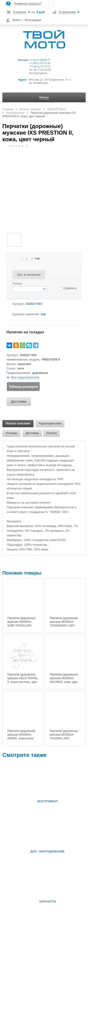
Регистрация (33, 20)
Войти (17, 20)
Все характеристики (25, 377)
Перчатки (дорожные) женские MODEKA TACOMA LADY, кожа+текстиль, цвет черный (64, 738)
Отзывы (11, 433)
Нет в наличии (29, 274)
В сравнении (67, 12)
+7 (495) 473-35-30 (39, 63)
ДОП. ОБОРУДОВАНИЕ (47, 851)
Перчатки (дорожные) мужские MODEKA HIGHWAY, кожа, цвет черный (64, 680)
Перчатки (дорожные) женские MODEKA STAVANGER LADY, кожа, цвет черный (64, 623)
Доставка (18, 401)
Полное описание (18, 423)
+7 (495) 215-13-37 (39, 66)
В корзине (19, 12)
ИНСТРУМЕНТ (47, 801)
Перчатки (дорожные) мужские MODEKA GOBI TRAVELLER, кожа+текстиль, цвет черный (21, 625)
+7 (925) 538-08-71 (39, 60)
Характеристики (50, 423)
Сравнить (70, 288)
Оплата (51, 433)
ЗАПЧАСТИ (47, 901)
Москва (23, 60)
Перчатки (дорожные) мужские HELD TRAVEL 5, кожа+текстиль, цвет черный (22, 680)
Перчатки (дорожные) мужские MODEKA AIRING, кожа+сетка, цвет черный (21, 736)
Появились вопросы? (27, 3)
